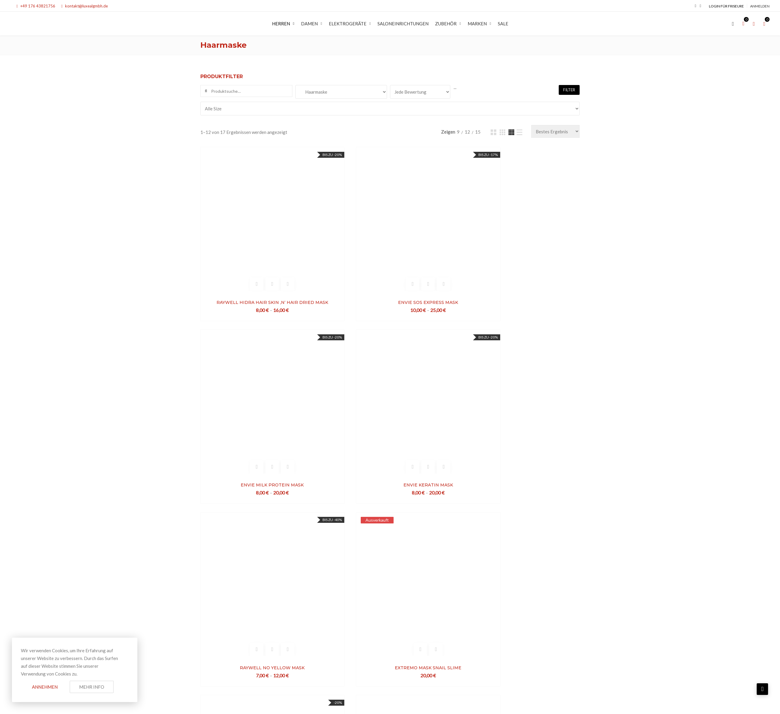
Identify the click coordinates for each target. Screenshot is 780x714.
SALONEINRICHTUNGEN (403, 23)
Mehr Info (91, 687)
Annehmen (45, 687)
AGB (397, 601)
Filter (569, 89)
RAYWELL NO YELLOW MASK (244, 375)
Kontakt (413, 601)
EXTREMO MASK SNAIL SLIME (341, 375)
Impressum (366, 593)
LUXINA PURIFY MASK (244, 502)
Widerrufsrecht (374, 601)
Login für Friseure (726, 6)
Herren (281, 23)
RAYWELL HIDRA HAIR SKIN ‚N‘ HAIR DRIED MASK (244, 247)
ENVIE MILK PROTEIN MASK (437, 247)
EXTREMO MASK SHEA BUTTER (341, 502)
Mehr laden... (390, 546)
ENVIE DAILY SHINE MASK (534, 375)
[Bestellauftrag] (555, 131)
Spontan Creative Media (556, 702)
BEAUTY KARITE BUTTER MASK (534, 502)
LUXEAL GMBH (253, 702)
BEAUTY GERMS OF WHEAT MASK (437, 502)
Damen (309, 23)
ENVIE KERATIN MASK (533, 247)
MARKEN (477, 23)
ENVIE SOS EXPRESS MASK (341, 247)
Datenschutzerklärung (402, 593)
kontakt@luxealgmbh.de (84, 6)
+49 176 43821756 (35, 6)
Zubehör (446, 23)
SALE (503, 23)
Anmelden (760, 6)
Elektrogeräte (347, 23)
